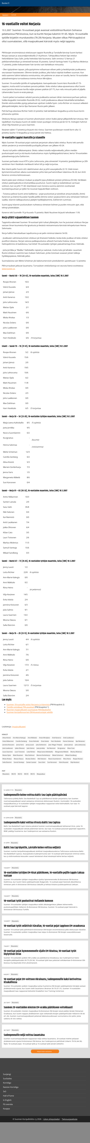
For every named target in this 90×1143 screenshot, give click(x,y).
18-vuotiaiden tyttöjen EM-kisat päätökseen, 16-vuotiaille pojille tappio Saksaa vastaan (44, 874)
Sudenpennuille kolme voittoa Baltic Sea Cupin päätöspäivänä (35, 795)
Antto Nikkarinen (8, 741)
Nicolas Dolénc (30, 759)
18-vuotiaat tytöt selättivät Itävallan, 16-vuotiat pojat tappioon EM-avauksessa (44, 926)
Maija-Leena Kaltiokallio (45, 752)
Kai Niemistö (51, 748)
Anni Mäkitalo (32, 738)
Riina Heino (67, 759)
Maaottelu (6, 774)
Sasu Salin (41, 762)
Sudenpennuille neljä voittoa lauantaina (24, 1035)
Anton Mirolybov (44, 738)
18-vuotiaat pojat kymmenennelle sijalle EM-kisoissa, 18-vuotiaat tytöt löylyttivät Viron (40, 952)
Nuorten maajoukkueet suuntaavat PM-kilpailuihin (29, 709)
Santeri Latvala (31, 762)
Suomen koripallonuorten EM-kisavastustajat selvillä (30, 712)
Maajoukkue (41, 774)
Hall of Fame (8, 1095)
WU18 (26, 774)
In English (7, 1100)
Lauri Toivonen (19, 752)
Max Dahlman (29, 755)
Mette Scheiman (57, 755)
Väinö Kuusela (63, 762)
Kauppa (6, 1108)
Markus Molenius (76, 752)
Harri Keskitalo (56, 741)
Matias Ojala (7, 755)
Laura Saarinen (8, 752)
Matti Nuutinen (18, 755)
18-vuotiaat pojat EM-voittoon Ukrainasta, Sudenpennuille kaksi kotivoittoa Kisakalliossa (42, 980)
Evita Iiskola (45, 741)
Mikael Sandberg (70, 755)
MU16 (20, 774)
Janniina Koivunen (8, 745)
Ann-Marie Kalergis (19, 738)
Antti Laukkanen (68, 738)
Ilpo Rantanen (80, 741)
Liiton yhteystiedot (51, 1119)
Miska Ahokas (7, 759)
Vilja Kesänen (75, 762)
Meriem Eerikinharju (43, 755)
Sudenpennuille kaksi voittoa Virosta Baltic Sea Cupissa (32, 822)
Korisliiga (7, 1082)
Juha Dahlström (41, 745)
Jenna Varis (20, 745)
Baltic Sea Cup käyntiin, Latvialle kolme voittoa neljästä (32, 847)
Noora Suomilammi (54, 759)
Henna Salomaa (68, 741)
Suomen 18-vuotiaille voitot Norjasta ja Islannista (28, 704)
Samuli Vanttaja (19, 762)
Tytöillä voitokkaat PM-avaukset (20, 707)
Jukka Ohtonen (19, 748)
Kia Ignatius (61, 748)
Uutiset (13, 15)
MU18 (14, 774)
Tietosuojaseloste (69, 1119)
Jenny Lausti (30, 745)
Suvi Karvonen (52, 762)
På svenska (8, 1104)
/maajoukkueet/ (19, 726)
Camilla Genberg (21, 741)
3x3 (4, 1091)
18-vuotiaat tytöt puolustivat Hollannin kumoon (28, 901)
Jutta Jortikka (41, 748)
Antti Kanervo (56, 738)
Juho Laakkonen (8, 748)
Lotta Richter (31, 752)
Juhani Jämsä (68, 745)
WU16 (33, 774)
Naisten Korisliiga (10, 1087)
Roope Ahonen (78, 759)
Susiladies (7, 1078)
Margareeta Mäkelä (61, 752)
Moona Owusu (18, 759)
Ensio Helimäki (34, 741)
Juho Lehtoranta (80, 745)
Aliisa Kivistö (7, 738)
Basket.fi (5, 15)
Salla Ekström (7, 762)
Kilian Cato (71, 748)
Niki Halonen (42, 759)
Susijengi (7, 1074)
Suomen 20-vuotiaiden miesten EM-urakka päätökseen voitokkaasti (38, 1007)
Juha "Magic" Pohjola (55, 745)
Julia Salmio (30, 748)
